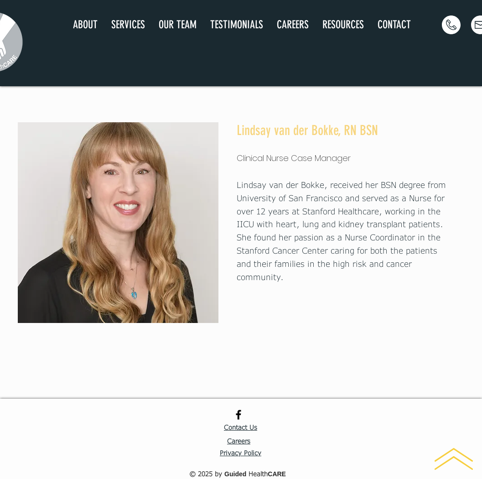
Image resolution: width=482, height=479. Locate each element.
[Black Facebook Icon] (238, 414)
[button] (128, 25)
